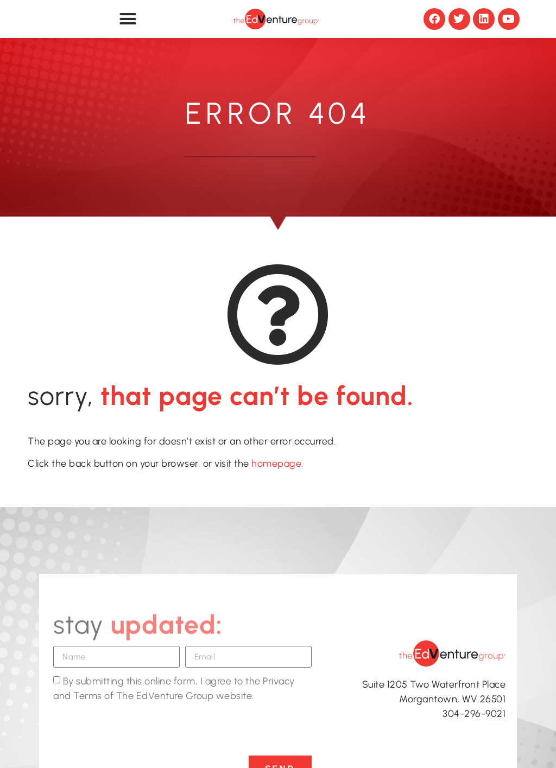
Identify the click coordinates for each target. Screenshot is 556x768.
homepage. (276, 463)
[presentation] (135, 729)
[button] (128, 19)
